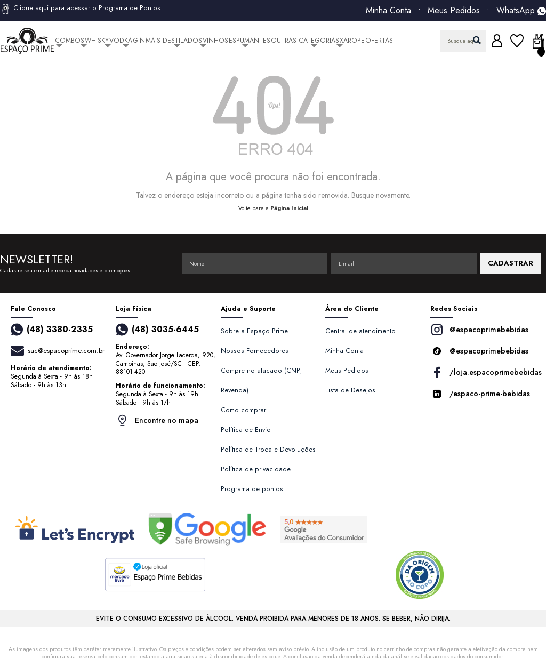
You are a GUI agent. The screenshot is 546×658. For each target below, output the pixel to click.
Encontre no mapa (157, 420)
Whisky (97, 40)
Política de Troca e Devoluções (268, 449)
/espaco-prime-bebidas (480, 393)
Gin (139, 40)
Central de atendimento (360, 331)
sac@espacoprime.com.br (66, 351)
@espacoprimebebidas (479, 329)
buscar (477, 39)
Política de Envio (246, 430)
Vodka (120, 40)
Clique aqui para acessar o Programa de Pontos (80, 9)
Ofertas (379, 40)
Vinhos (215, 40)
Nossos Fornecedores (254, 351)
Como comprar (243, 410)
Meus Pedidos (454, 10)
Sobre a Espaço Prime (254, 331)
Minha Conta (388, 10)
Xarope (352, 40)
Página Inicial (289, 208)
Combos (69, 40)
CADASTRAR (510, 263)
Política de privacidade (256, 469)
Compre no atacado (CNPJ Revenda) (261, 380)
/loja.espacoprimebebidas (482, 372)
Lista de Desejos (350, 390)
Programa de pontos (252, 489)
